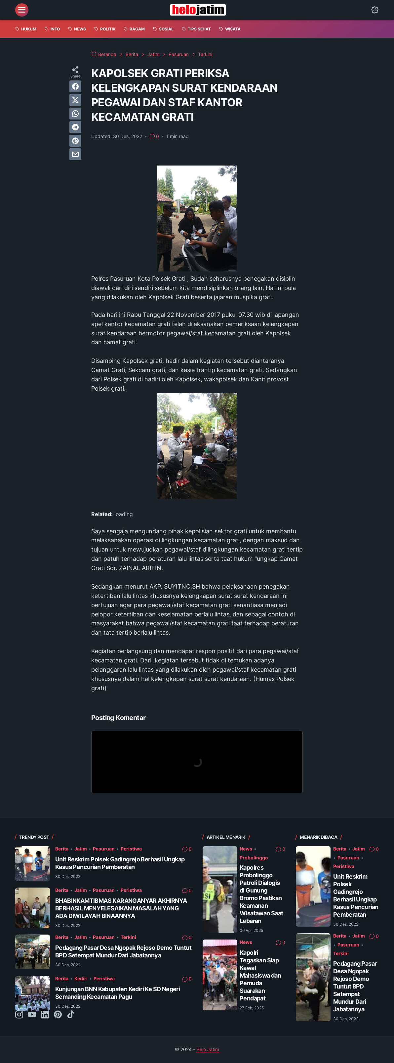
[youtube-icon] (32, 1015)
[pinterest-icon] (58, 1015)
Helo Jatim (207, 1049)
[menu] (21, 10)
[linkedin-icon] (45, 1015)
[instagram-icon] (19, 1015)
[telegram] (75, 127)
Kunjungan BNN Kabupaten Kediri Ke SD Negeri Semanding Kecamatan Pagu (117, 993)
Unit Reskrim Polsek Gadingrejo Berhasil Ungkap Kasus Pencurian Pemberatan (119, 863)
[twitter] (75, 100)
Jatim (80, 848)
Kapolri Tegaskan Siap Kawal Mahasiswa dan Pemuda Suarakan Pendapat (260, 975)
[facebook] (75, 86)
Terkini (128, 937)
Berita (61, 848)
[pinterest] (75, 141)
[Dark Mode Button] (375, 10)
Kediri (81, 978)
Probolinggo (254, 857)
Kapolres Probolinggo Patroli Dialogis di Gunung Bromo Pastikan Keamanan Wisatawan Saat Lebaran (261, 894)
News (246, 848)
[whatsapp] (75, 114)
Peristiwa (131, 848)
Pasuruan (104, 848)
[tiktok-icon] (71, 1015)
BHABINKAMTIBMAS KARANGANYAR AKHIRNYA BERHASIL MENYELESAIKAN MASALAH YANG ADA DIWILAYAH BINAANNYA (121, 908)
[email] (75, 154)
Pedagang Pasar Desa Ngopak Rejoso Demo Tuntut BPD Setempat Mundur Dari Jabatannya (123, 951)
